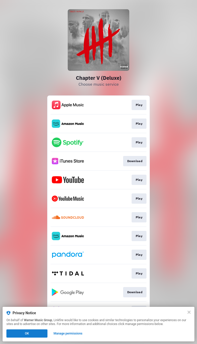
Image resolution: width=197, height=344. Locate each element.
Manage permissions (68, 333)
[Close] (189, 312)
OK (27, 333)
